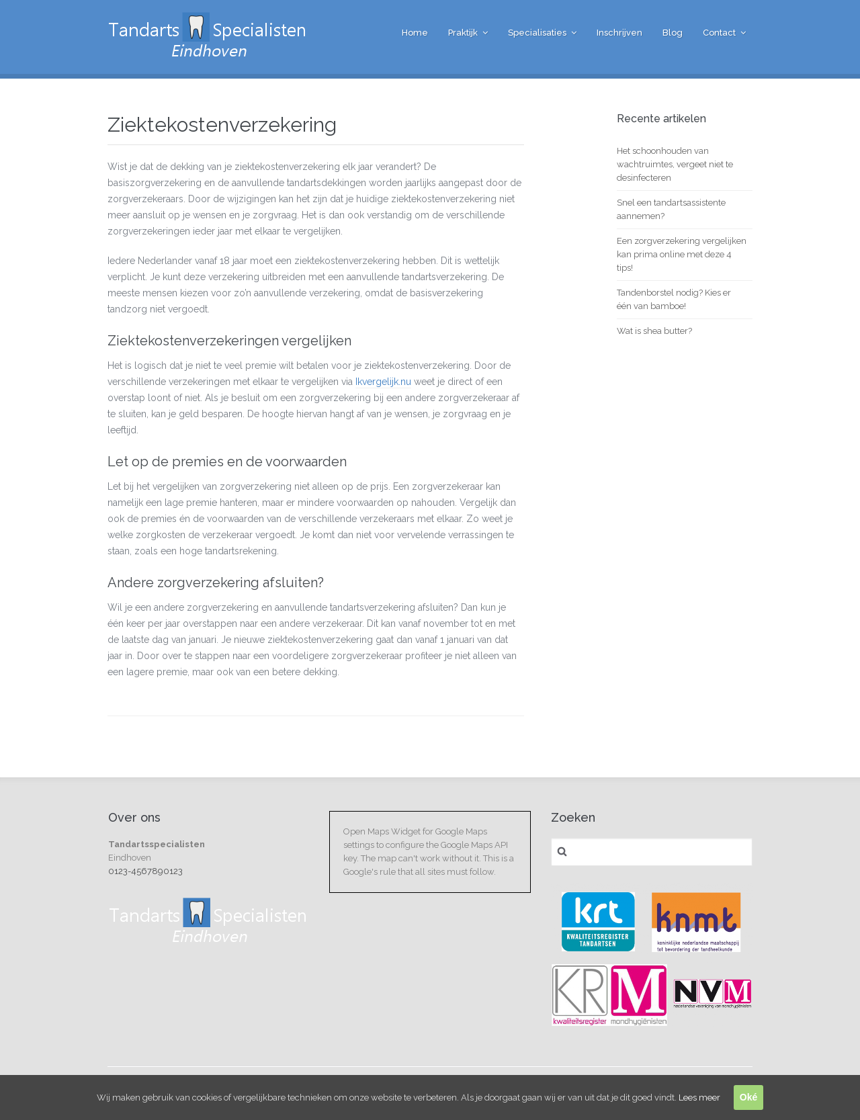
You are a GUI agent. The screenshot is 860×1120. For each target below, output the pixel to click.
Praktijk (463, 33)
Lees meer (699, 1097)
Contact (719, 33)
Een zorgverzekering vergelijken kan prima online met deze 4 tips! (681, 254)
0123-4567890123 (145, 871)
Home (415, 33)
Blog (672, 33)
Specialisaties (537, 33)
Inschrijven (619, 33)
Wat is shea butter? (654, 331)
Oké (748, 1097)
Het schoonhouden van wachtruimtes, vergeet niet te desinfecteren (675, 164)
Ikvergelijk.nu (383, 381)
